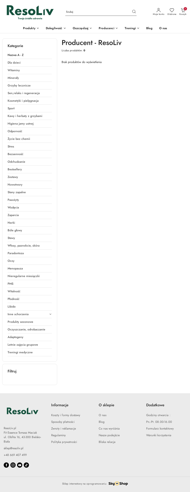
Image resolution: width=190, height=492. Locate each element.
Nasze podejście (109, 435)
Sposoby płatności (63, 422)
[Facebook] (6, 465)
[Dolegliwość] (56, 28)
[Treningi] (132, 28)
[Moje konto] (158, 12)
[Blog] (149, 28)
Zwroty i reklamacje (63, 429)
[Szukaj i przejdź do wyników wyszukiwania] (134, 12)
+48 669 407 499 (15, 455)
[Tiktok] (26, 465)
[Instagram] (13, 465)
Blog (102, 422)
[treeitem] (30, 55)
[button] (108, 28)
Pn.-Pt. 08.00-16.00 (159, 422)
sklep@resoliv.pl (13, 448)
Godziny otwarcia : (158, 415)
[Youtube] (19, 465)
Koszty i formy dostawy (65, 415)
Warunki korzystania (158, 435)
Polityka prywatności (64, 442)
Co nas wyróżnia (109, 429)
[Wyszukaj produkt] (101, 12)
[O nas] (163, 28)
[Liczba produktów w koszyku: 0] (183, 12)
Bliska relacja (107, 442)
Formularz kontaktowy (160, 429)
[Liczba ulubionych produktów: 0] (172, 12)
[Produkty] (31, 28)
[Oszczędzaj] (82, 28)
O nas (102, 415)
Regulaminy (58, 435)
